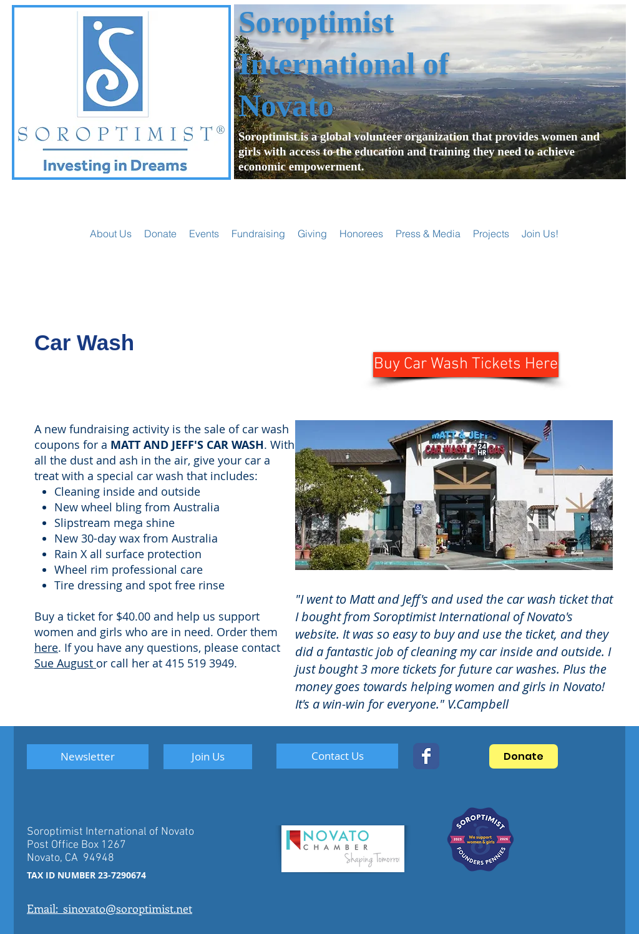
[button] (204, 233)
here (46, 647)
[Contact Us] (337, 756)
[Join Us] (207, 756)
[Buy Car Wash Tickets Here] (466, 364)
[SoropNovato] (426, 756)
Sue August (65, 663)
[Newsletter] (88, 756)
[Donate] (523, 756)
